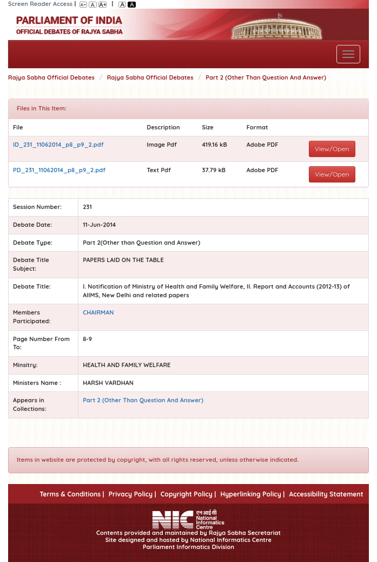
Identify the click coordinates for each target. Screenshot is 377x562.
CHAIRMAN (98, 312)
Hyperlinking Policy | (252, 494)
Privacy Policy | (132, 494)
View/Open (332, 149)
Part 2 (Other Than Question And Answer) (266, 77)
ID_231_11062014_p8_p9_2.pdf (58, 144)
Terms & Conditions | (71, 494)
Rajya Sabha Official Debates (51, 77)
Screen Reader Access (40, 4)
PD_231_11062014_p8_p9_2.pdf (59, 170)
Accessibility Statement (326, 494)
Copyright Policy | (188, 494)
